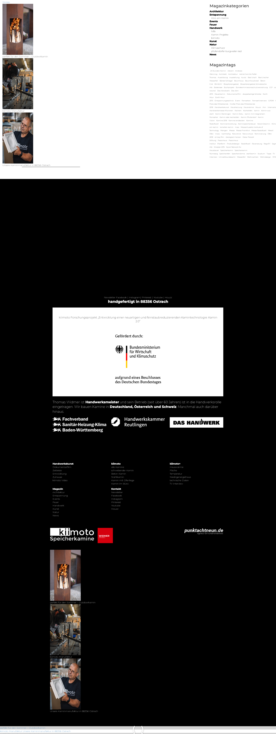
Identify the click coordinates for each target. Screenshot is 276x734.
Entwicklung (59, 473)
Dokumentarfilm (62, 467)
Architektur (217, 11)
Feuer (213, 24)
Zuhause (57, 477)
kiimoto (215, 37)
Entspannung (218, 14)
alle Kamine (117, 467)
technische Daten (179, 480)
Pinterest (146, 297)
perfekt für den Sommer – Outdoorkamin (22, 727)
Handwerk (216, 28)
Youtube (158, 297)
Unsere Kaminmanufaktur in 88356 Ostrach (47, 731)
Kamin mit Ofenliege (122, 480)
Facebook (121, 297)
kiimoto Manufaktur (11, 731)
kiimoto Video (60, 480)
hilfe (213, 31)
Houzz (168, 297)
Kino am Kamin (220, 18)
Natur (213, 44)
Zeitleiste (57, 470)
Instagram (134, 297)
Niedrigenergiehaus (180, 477)
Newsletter (109, 297)
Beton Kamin (118, 473)
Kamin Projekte (219, 34)
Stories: (6, 2)
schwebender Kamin (122, 470)
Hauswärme (176, 467)
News (213, 54)
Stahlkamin (117, 477)
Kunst (213, 41)
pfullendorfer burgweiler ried (226, 51)
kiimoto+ (175, 463)
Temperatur (176, 473)
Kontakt (116, 488)
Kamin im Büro (119, 483)
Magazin (58, 488)
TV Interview (176, 483)
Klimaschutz (218, 47)
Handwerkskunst (63, 463)
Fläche (173, 470)
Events (214, 21)
